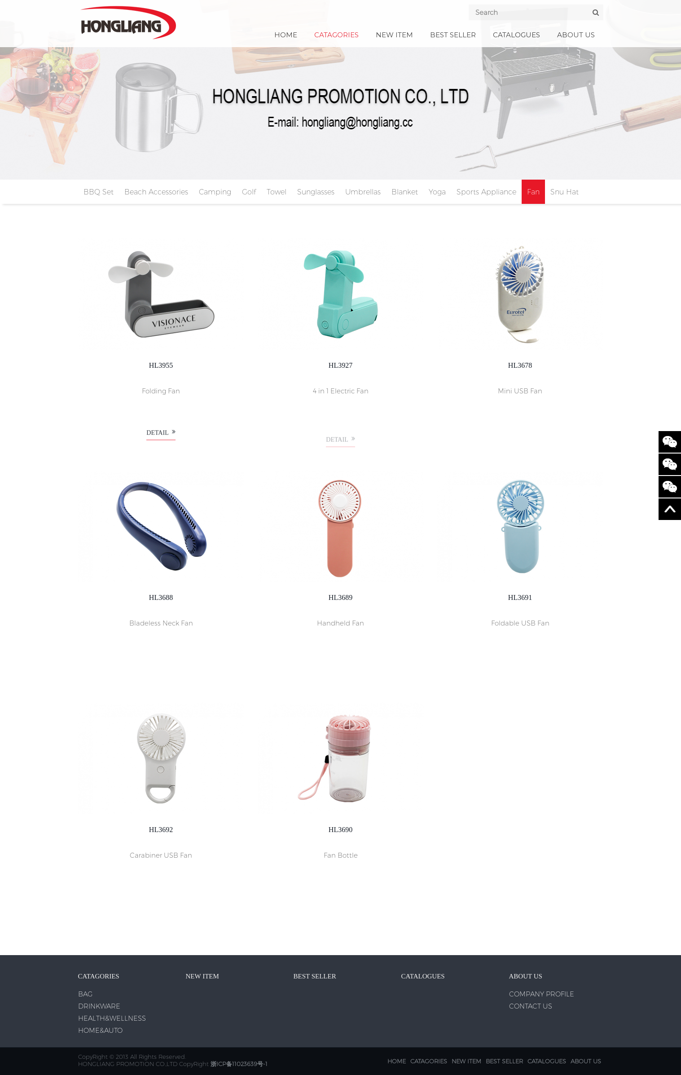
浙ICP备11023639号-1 (239, 1063)
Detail (160, 437)
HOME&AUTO (100, 1030)
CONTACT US (530, 1006)
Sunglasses (315, 192)
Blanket (404, 192)
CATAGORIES (336, 35)
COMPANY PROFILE (541, 994)
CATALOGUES (516, 35)
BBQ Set (98, 192)
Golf (249, 192)
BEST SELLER (453, 35)
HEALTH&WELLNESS (112, 1018)
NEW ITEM (394, 35)
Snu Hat (564, 192)
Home (285, 35)
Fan (533, 192)
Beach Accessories (156, 192)
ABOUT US (576, 35)
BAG (85, 994)
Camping (215, 192)
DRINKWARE (99, 1006)
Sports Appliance (486, 192)
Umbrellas (363, 192)
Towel (276, 192)
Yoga (437, 192)
